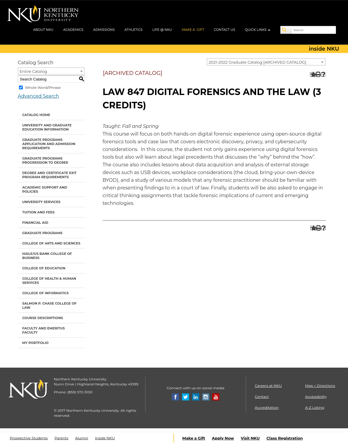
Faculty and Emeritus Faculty (43, 330)
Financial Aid (35, 223)
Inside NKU (105, 438)
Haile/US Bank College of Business (47, 256)
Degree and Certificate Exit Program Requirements (49, 175)
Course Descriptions (42, 318)
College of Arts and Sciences (51, 243)
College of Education (44, 268)
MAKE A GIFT (193, 30)
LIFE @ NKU (162, 30)
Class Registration (284, 438)
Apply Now (223, 438)
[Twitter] (186, 396)
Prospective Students (29, 438)
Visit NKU (250, 438)
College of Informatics (45, 293)
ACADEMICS (73, 30)
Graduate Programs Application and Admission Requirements (48, 144)
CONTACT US (224, 30)
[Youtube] (216, 396)
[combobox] (266, 61)
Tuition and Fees (38, 212)
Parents (61, 438)
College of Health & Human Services (49, 280)
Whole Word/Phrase (43, 87)
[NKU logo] (43, 14)
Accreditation (267, 407)
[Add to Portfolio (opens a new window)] (312, 74)
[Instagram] (206, 396)
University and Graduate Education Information (47, 127)
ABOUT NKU (43, 30)
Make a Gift (193, 438)
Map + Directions (320, 385)
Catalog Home (36, 115)
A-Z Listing (314, 407)
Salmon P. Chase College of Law (49, 305)
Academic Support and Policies (44, 189)
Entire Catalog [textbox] (33, 71)
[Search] (286, 30)
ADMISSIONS (104, 30)
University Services (41, 202)
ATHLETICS (133, 30)
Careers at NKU (268, 385)
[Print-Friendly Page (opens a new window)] (317, 74)
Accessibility (316, 396)
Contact (262, 396)
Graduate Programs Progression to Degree (45, 160)
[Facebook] (175, 396)
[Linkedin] (196, 396)
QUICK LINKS (257, 30)
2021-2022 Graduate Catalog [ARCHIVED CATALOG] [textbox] (257, 62)
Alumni (81, 438)
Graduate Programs (42, 233)
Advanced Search (38, 96)
